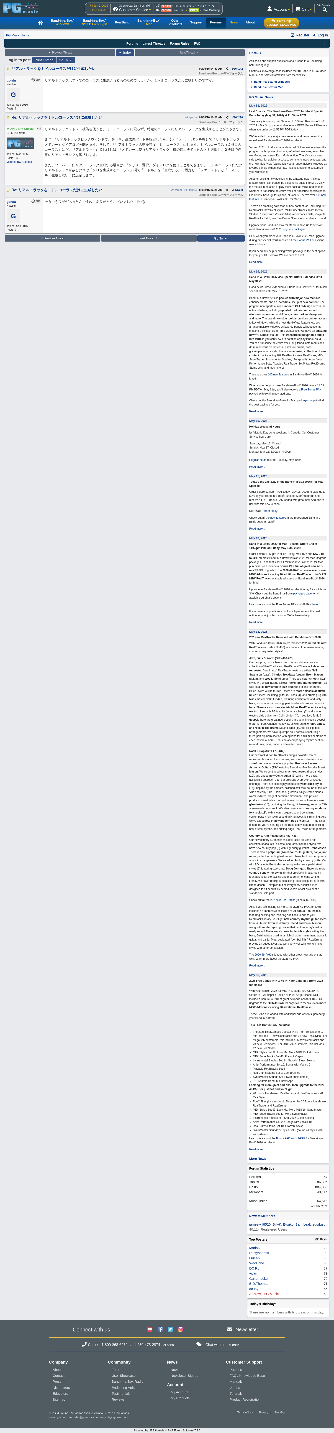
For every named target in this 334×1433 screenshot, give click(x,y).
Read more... (257, 262)
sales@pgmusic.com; (86, 1417)
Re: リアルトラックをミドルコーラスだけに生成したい (57, 117)
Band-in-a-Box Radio (127, 1381)
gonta (191, 117)
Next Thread (189, 52)
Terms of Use (245, 1412)
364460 (238, 190)
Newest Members (262, 1216)
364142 (238, 68)
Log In (320, 35)
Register (299, 35)
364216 (238, 117)
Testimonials (121, 1393)
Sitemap (59, 1399)
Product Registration (245, 1399)
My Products (180, 1398)
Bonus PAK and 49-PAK (290, 1138)
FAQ (197, 43)
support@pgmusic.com (114, 1417)
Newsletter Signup (184, 1375)
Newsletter (247, 1329)
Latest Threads (154, 43)
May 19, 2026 (258, 271)
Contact (58, 1375)
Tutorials (236, 1393)
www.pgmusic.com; (60, 1417)
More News (257, 1158)
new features (278, 517)
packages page (306, 400)
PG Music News (261, 97)
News (175, 1370)
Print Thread (44, 60)
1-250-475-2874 (204, 6)
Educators (60, 1393)
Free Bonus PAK (301, 240)
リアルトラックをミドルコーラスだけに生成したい (53, 69)
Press (57, 1381)
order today (270, 511)
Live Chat (178, 10)
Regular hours (257, 460)
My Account (179, 1392)
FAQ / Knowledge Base (247, 1375)
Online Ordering (210, 10)
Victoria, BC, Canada (19, 161)
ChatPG (255, 53)
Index (125, 52)
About (57, 1370)
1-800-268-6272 (181, 6)
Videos (235, 1388)
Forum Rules (179, 43)
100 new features (278, 374)
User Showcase (124, 1375)
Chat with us (216, 1345)
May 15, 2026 (258, 421)
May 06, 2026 (258, 975)
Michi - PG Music (184, 190)
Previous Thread (60, 52)
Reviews (118, 1399)
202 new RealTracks (282, 900)
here (315, 604)
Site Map (279, 1412)
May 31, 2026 (258, 105)
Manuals (236, 1381)
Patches (236, 1370)
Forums (132, 43)
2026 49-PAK (263, 954)
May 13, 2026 (258, 538)
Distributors (61, 1388)
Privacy (263, 1412)
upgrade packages (294, 229)
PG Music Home (17, 35)
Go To (66, 60)
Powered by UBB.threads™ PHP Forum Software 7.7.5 (167, 1430)
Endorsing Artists (124, 1388)
